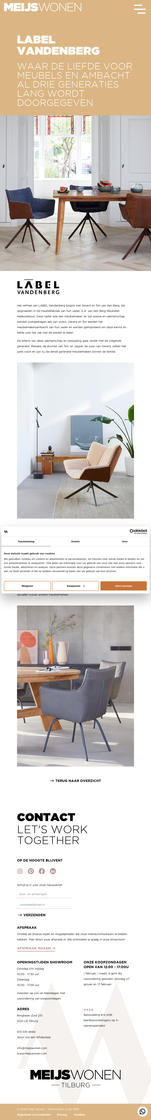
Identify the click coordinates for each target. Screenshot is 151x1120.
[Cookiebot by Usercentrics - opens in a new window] (132, 531)
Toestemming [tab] (26, 541)
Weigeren (27, 585)
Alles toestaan (123, 585)
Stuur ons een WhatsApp (34, 1037)
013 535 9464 (26, 1031)
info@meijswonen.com (32, 1048)
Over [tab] (125, 541)
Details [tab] (75, 541)
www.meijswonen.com (32, 1053)
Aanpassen (76, 585)
